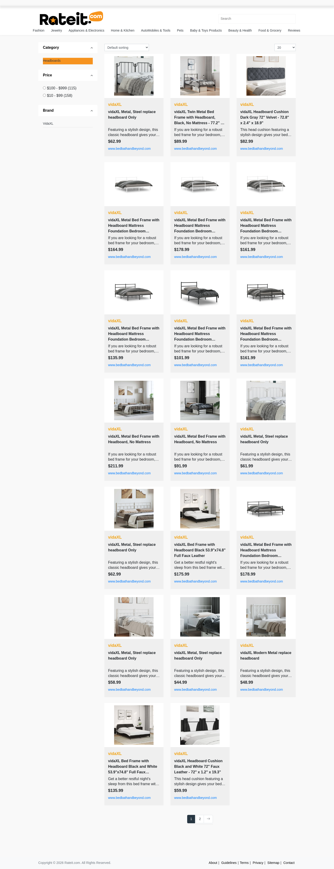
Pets (180, 30)
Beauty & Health (240, 30)
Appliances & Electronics (86, 30)
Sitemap (273, 863)
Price (47, 75)
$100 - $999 (61, 88)
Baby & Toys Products (206, 30)
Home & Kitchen (122, 30)
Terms (244, 863)
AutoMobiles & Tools (155, 30)
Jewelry (56, 30)
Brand (48, 110)
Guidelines (229, 863)
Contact (289, 863)
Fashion (39, 30)
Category (51, 47)
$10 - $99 (59, 96)
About (213, 863)
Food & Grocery (269, 30)
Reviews (294, 30)
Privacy (258, 863)
